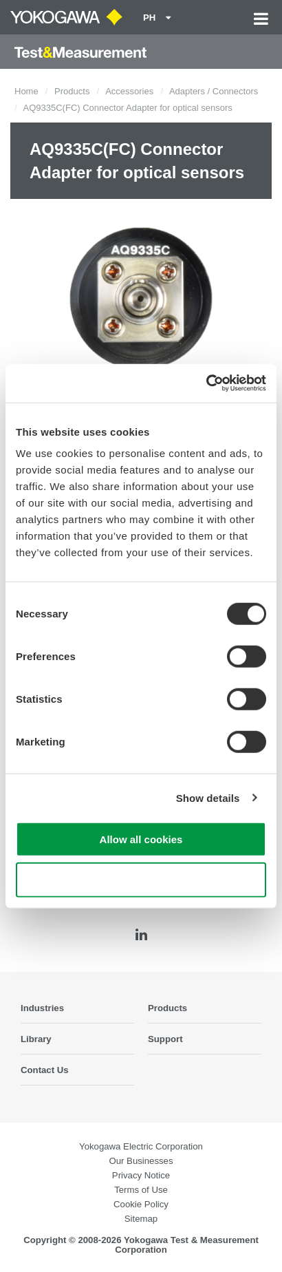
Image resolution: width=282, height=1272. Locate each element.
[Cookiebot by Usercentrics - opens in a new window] (206, 383)
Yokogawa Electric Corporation (141, 1146)
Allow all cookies (141, 839)
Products (71, 91)
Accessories (129, 91)
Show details (208, 797)
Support (165, 1039)
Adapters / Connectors (213, 91)
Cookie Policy (141, 1204)
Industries (42, 1008)
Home (26, 91)
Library (36, 1039)
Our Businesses (141, 1161)
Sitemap (141, 1218)
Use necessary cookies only (141, 879)
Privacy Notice (141, 1175)
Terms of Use (141, 1190)
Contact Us (45, 1070)
